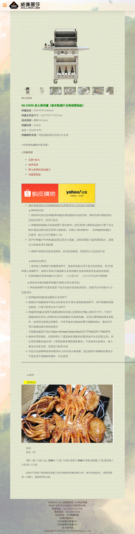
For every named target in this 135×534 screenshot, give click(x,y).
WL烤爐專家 (73, 514)
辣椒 (50, 460)
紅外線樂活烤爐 (66, 521)
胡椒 (80, 460)
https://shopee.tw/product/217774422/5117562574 (80, 331)
